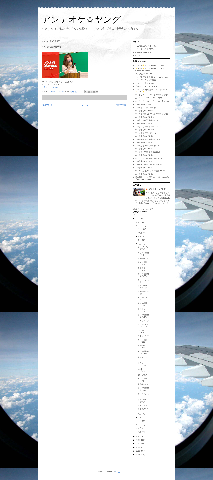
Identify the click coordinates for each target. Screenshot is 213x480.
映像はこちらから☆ (50, 87)
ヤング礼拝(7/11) (142, 341)
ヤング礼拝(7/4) (142, 379)
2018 (138, 444)
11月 (140, 229)
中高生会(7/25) (141, 269)
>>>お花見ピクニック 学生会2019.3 (150, 171)
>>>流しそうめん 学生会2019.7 (148, 146)
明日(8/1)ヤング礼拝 (143, 248)
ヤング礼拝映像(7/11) (143, 352)
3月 (140, 424)
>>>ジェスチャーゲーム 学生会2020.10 (151, 95)
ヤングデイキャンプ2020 (145, 80)
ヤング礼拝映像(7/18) (143, 316)
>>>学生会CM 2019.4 (144, 168)
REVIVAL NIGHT (142, 331)
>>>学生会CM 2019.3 (144, 174)
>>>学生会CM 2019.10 (144, 130)
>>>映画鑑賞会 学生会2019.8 (147, 139)
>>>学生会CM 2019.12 (144, 117)
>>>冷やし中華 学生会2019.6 (147, 152)
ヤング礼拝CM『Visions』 (146, 74)
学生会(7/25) (143, 258)
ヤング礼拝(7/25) (142, 263)
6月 (140, 414)
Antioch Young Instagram (145, 52)
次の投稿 (47, 105)
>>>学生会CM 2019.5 (144, 161)
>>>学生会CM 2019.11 (144, 123)
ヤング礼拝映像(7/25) (143, 275)
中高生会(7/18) (141, 310)
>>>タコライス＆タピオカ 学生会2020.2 (152, 101)
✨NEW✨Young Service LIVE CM (149, 65)
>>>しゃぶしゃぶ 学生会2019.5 (148, 158)
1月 (140, 432)
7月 (140, 244)
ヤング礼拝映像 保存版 (145, 49)
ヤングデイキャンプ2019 (145, 83)
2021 (138, 222)
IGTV (137, 55)
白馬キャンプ (143, 321)
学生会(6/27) (143, 409)
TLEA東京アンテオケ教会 (146, 46)
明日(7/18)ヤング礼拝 (143, 325)
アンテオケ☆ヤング (81, 19)
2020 (138, 436)
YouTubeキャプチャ (143, 370)
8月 (140, 240)
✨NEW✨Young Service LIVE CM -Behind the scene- (150, 69)
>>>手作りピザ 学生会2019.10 (148, 127)
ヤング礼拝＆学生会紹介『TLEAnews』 (152, 77)
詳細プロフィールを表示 (143, 209)
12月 (140, 225)
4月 (140, 421)
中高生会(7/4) (143, 384)
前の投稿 (121, 105)
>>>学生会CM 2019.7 (144, 149)
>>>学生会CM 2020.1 (144, 111)
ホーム (84, 105)
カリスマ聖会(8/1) (143, 254)
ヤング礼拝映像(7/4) (143, 389)
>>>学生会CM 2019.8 (144, 142)
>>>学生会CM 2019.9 (144, 136)
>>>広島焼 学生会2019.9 (145, 133)
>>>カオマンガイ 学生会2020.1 (148, 108)
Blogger (118, 471)
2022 (138, 219)
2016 (138, 451)
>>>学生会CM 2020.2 (144, 104)
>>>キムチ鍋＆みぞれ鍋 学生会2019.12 (151, 114)
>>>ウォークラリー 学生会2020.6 (149, 98)
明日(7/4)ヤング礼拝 (143, 401)
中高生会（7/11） (142, 346)
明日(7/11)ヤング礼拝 (143, 364)
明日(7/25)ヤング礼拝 (143, 287)
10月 (140, 233)
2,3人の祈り (143, 375)
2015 (138, 455)
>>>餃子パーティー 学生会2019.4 (149, 164)
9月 (140, 236)
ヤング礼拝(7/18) (142, 304)
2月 (140, 428)
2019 (138, 440)
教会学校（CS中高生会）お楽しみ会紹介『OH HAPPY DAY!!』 (152, 178)
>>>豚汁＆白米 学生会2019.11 (148, 120)
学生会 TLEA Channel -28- (146, 86)
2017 (138, 447)
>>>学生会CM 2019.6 (144, 155)
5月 (140, 417)
